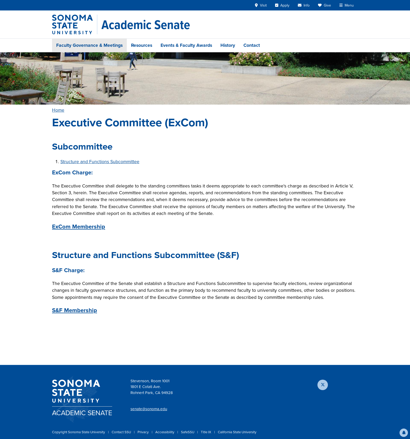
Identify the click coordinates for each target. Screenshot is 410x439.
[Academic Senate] (145, 24)
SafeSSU (188, 432)
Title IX (206, 432)
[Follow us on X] (322, 385)
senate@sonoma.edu (148, 409)
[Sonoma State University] (74, 24)
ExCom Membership (78, 226)
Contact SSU (122, 432)
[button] (404, 433)
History (227, 45)
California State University (237, 432)
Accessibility (165, 432)
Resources (141, 45)
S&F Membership (74, 310)
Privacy (144, 432)
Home (58, 110)
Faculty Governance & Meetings (89, 45)
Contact (251, 45)
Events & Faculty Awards (186, 45)
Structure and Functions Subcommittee (99, 161)
